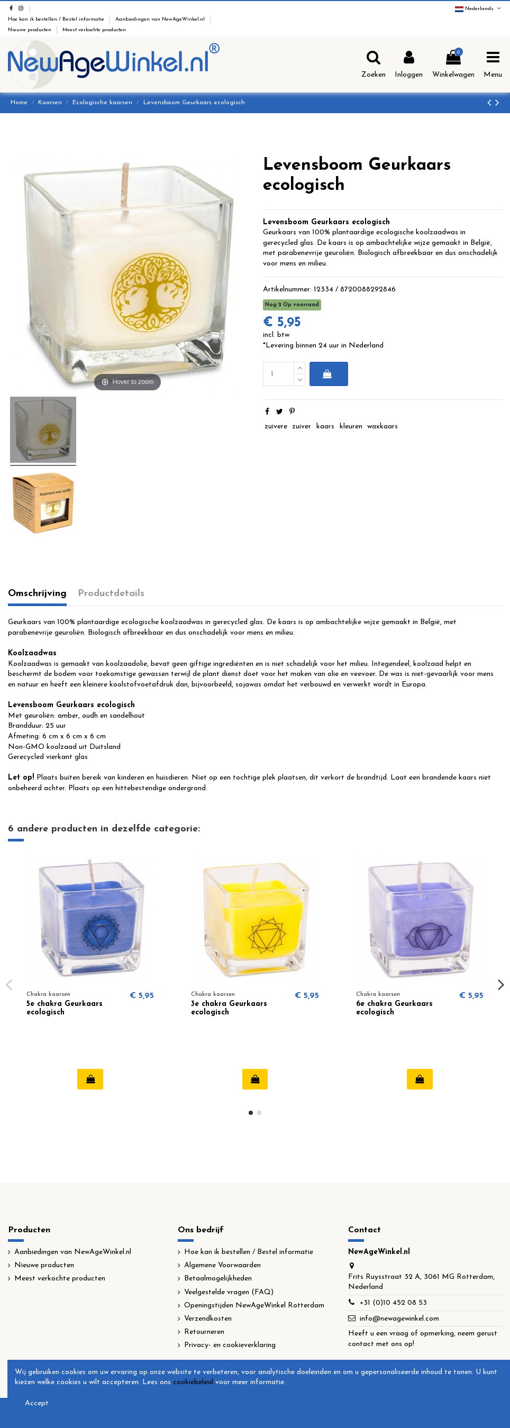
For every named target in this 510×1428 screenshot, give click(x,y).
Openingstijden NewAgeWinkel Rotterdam (254, 1306)
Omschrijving (37, 594)
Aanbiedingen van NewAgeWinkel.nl (160, 19)
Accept (37, 1403)
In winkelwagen (326, 374)
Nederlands (478, 9)
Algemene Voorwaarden (222, 1265)
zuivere (276, 427)
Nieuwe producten (30, 30)
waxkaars (382, 427)
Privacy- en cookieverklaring (230, 1345)
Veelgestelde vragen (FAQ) (229, 1292)
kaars (325, 427)
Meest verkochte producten (94, 30)
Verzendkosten (208, 1319)
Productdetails (111, 594)
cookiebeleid (193, 1382)
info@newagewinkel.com (399, 1319)
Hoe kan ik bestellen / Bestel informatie (57, 19)
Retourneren (204, 1332)
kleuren (351, 427)
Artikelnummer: (287, 290)
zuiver (301, 427)
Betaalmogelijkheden (218, 1279)
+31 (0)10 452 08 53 (393, 1303)
